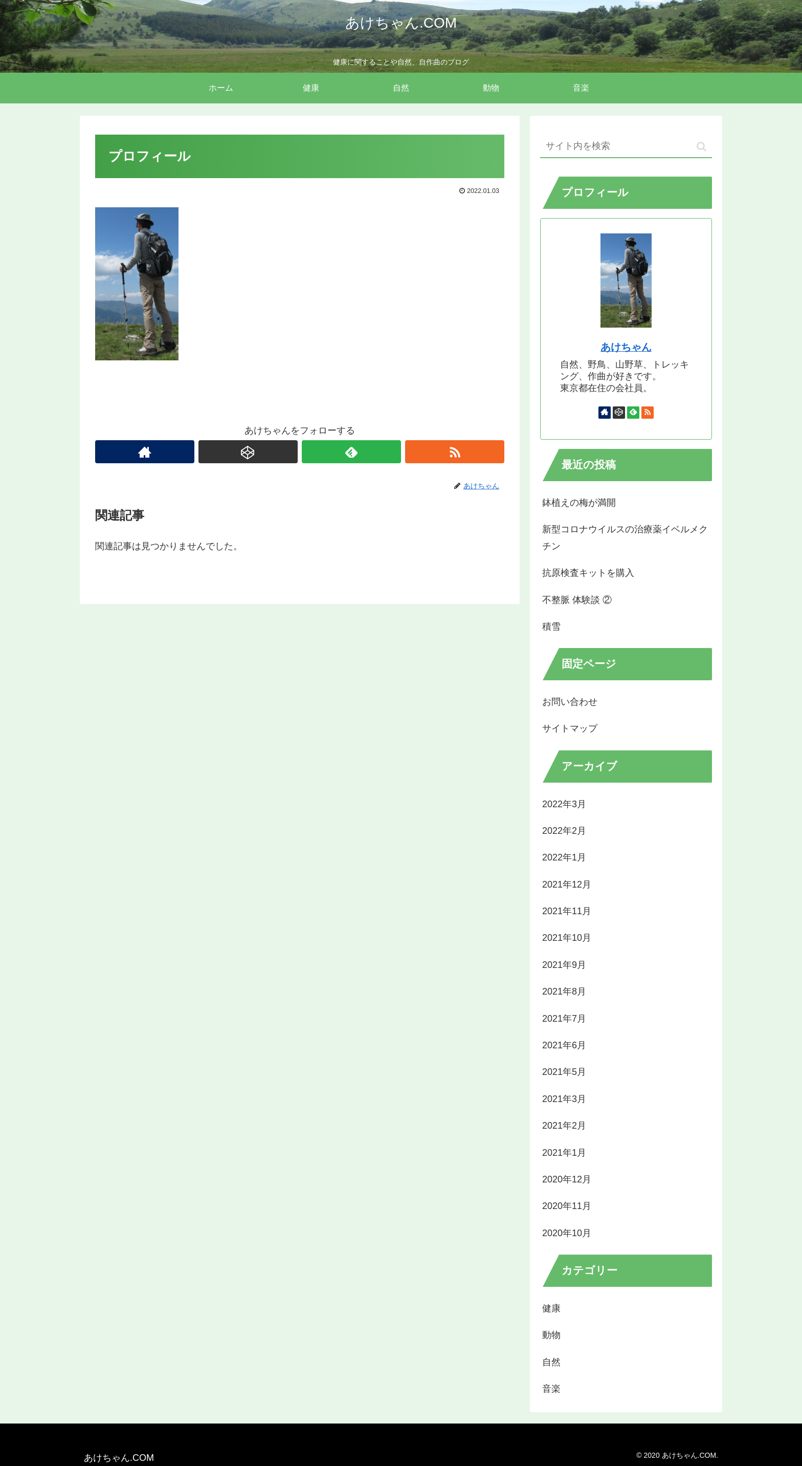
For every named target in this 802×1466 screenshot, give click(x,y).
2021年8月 (564, 991)
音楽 (551, 1389)
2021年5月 (564, 1072)
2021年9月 (564, 965)
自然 (551, 1362)
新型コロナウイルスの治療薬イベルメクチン (625, 537)
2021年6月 (564, 1045)
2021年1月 (564, 1153)
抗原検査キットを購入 (588, 573)
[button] (701, 147)
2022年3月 (564, 804)
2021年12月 (566, 884)
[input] (626, 146)
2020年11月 (566, 1206)
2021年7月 (564, 1019)
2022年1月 (564, 857)
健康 (551, 1308)
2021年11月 (566, 911)
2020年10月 (566, 1233)
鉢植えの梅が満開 (579, 503)
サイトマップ (569, 728)
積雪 (551, 626)
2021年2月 (564, 1125)
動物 (551, 1335)
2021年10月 (566, 938)
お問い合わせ (569, 702)
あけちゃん (626, 347)
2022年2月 (564, 831)
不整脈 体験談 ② (577, 600)
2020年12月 (566, 1179)
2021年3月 (564, 1099)
